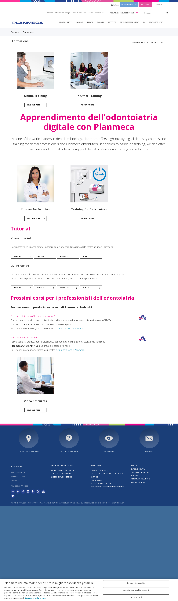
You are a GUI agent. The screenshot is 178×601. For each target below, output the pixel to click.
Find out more (33, 105)
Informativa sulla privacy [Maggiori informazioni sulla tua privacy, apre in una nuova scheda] (34, 598)
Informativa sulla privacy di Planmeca (44, 503)
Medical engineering (129, 4)
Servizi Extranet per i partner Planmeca (108, 487)
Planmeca (15, 32)
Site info (106, 503)
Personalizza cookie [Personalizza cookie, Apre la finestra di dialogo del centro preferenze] (136, 583)
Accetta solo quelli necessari (136, 590)
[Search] (167, 12)
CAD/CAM (100, 22)
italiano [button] (115, 5)
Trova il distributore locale (122, 13)
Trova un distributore (28, 451)
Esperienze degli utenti (129, 22)
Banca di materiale (79, 13)
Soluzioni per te (65, 22)
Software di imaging (140, 472)
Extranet (159, 4)
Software (112, 22)
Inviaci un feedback (99, 470)
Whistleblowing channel (72, 503)
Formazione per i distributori (147, 42)
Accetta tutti (136, 597)
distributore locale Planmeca (70, 328)
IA (144, 22)
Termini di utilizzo (19, 503)
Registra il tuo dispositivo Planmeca (107, 474)
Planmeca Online (138, 482)
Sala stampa (109, 451)
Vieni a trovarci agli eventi (62, 470)
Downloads (96, 480)
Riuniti (90, 22)
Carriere (94, 477)
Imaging (79, 22)
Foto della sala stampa (61, 474)
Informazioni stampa (62, 13)
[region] (89, 590)
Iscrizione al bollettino (61, 477)
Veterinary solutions (140, 479)
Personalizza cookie (92, 503)
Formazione (99, 13)
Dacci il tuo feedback (69, 451)
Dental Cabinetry (156, 22)
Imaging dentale (138, 469)
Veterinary (145, 4)
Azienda (50, 13)
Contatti (90, 13)
